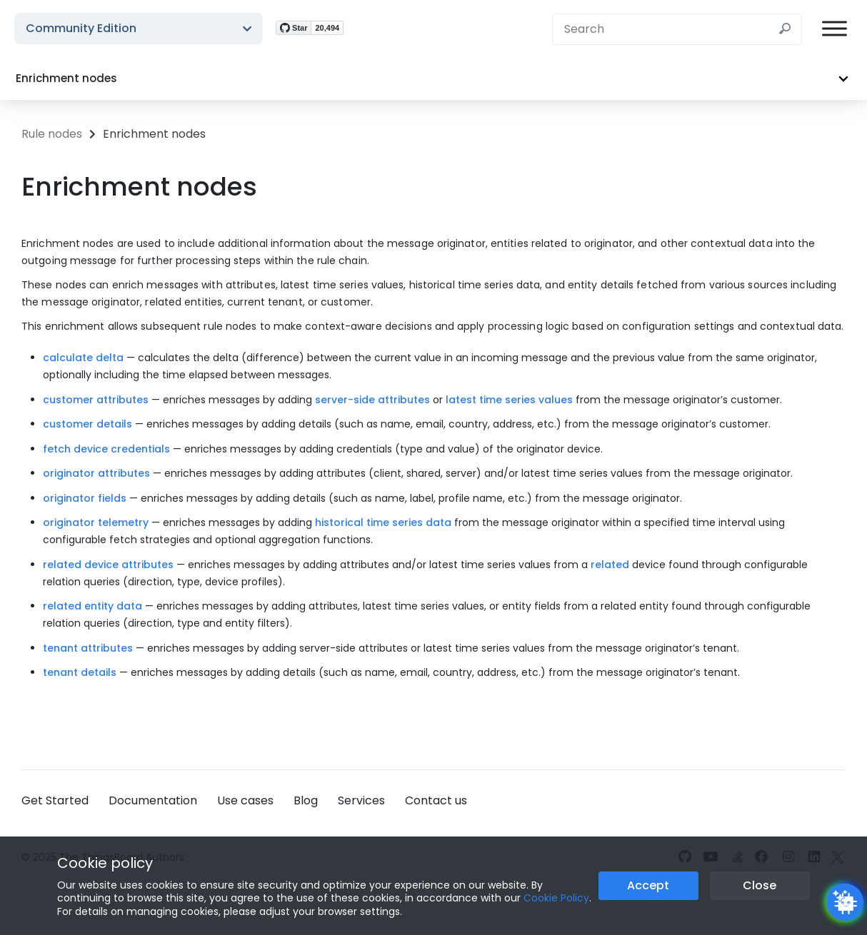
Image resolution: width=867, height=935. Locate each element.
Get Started (55, 800)
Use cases (245, 800)
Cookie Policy (556, 898)
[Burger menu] (834, 29)
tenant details (79, 672)
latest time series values (509, 400)
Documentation (153, 800)
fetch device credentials (106, 449)
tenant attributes (88, 648)
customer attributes (96, 400)
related (610, 564)
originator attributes (96, 473)
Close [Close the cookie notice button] (759, 885)
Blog (306, 800)
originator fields (84, 498)
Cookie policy (105, 863)
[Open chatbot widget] (844, 902)
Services (361, 800)
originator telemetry (96, 522)
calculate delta (83, 357)
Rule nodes (51, 134)
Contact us (436, 800)
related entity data (92, 606)
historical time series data (383, 522)
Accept (648, 885)
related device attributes (108, 564)
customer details (87, 424)
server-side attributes (372, 400)
